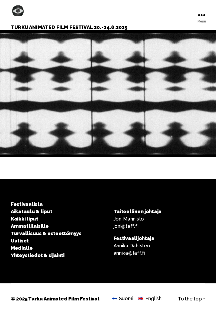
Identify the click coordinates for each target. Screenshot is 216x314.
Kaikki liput (24, 219)
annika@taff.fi (129, 253)
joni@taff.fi (126, 226)
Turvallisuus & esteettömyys (46, 233)
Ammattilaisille (30, 226)
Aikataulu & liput (31, 211)
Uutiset (20, 241)
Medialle (22, 248)
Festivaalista (27, 204)
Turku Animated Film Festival (63, 299)
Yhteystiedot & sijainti (38, 255)
